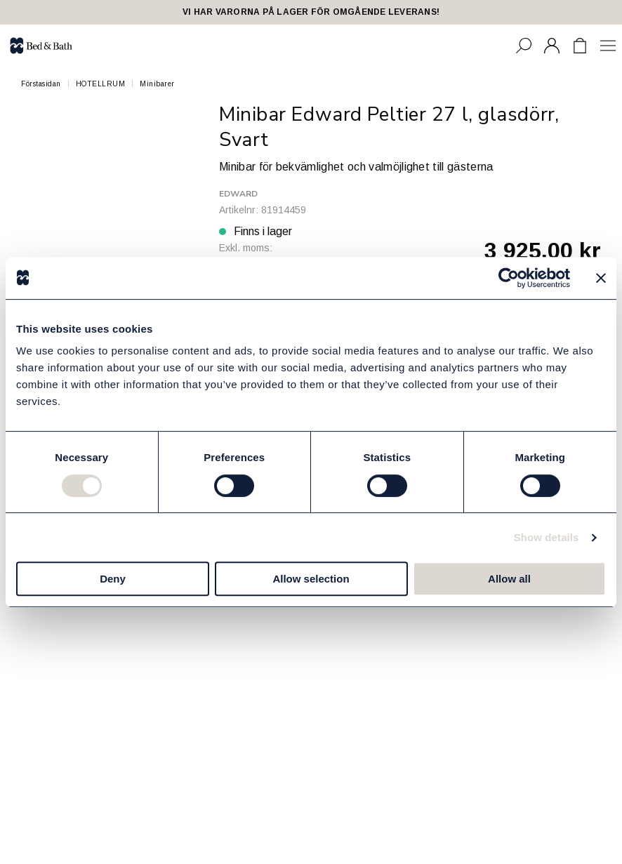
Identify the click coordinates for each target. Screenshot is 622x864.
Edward (238, 193)
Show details (546, 537)
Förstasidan (41, 84)
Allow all (509, 579)
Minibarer (157, 84)
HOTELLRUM (101, 84)
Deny (113, 579)
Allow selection (310, 579)
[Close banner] (601, 278)
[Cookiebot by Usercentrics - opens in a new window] (508, 277)
